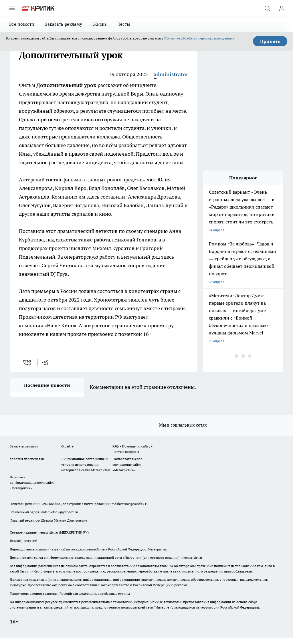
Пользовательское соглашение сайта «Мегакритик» (127, 464)
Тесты (124, 24)
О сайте (67, 446)
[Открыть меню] (12, 8)
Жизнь (100, 24)
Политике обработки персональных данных (199, 38)
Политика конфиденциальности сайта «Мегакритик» (32, 482)
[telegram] (47, 362)
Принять (270, 41)
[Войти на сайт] (281, 8)
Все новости (21, 24)
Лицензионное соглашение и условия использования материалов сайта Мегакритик (85, 464)
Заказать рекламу (63, 24)
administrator (171, 74)
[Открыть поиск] (267, 8)
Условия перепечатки (27, 459)
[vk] (28, 362)
